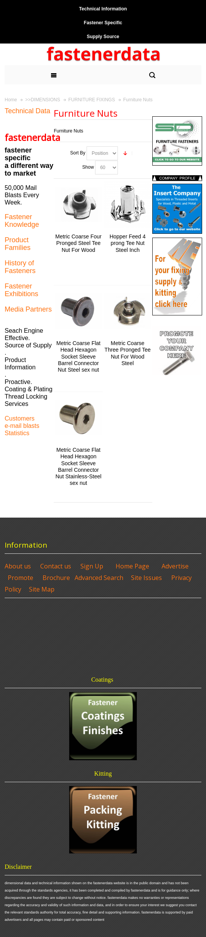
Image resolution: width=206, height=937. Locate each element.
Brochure (56, 577)
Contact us (55, 566)
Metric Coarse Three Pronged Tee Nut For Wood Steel (127, 353)
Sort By (77, 153)
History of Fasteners (20, 267)
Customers (19, 418)
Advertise (175, 566)
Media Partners (28, 309)
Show (88, 167)
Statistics (17, 433)
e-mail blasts (22, 425)
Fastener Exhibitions (21, 290)
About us (18, 566)
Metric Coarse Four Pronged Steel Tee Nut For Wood (78, 243)
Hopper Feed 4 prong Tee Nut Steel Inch (127, 243)
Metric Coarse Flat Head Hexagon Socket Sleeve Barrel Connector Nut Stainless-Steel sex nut (78, 466)
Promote (20, 577)
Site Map (41, 589)
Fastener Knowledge (22, 220)
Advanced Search (99, 577)
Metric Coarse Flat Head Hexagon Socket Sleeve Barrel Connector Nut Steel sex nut (78, 356)
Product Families (18, 243)
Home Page (132, 566)
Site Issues (146, 577)
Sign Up (91, 566)
